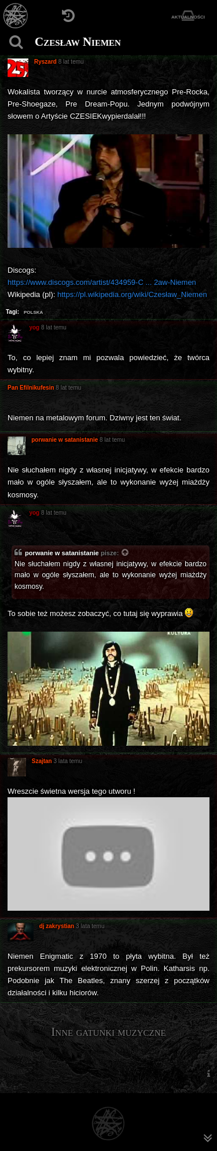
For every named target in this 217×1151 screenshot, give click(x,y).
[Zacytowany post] (125, 553)
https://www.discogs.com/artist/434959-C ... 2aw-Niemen (102, 282)
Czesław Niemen (78, 42)
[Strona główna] (16, 16)
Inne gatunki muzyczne (108, 1032)
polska (33, 311)
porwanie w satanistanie (62, 552)
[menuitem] (208, 1073)
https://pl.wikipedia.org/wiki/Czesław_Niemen (132, 294)
